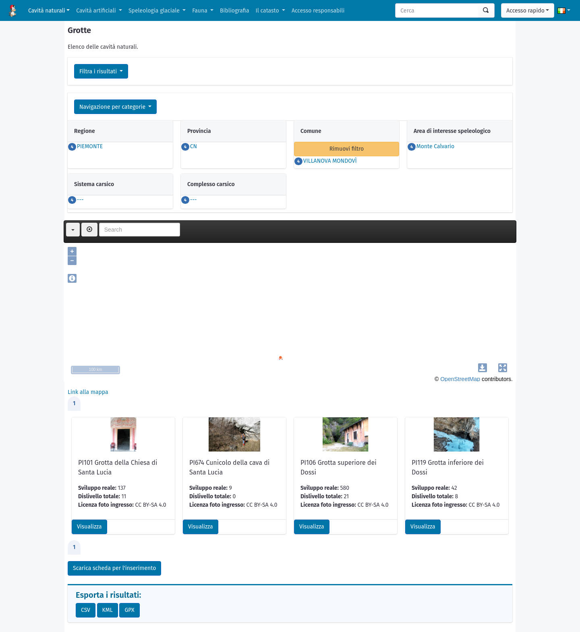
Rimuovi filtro (346, 148)
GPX (129, 610)
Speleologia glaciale (154, 10)
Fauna (200, 10)
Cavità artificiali (96, 10)
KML (107, 610)
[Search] (437, 10)
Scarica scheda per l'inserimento (114, 568)
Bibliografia (234, 10)
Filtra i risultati (98, 71)
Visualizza (89, 526)
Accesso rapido (525, 10)
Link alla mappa (88, 392)
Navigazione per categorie (113, 107)
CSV (85, 610)
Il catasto (268, 10)
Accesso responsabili (318, 10)
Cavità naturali (46, 10)
